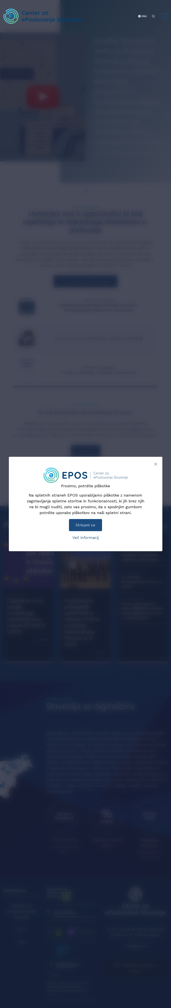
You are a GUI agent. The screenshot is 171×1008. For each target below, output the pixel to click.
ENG (142, 16)
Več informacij (85, 537)
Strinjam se (85, 525)
